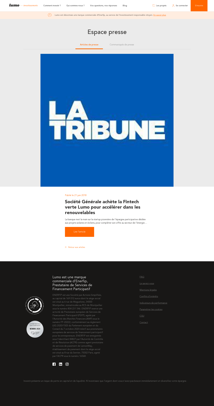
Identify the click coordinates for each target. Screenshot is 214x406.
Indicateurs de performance (153, 303)
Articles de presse (89, 45)
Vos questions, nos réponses (103, 6)
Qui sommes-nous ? (75, 6)
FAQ (142, 277)
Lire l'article (79, 232)
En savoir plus (159, 15)
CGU (142, 316)
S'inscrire (199, 6)
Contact (144, 322)
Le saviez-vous (147, 283)
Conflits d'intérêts (149, 296)
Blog (125, 6)
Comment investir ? (52, 6)
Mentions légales (148, 290)
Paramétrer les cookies (151, 309)
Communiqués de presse (122, 45)
